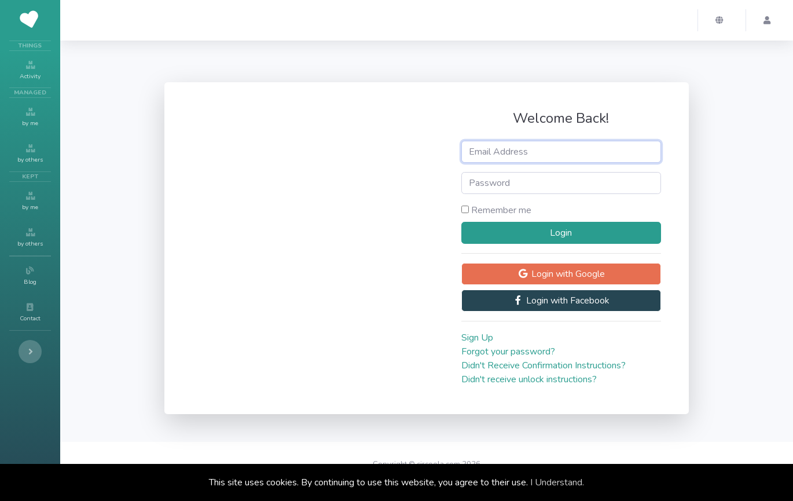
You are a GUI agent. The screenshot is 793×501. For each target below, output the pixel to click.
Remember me (501, 210)
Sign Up (477, 337)
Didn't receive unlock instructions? (529, 379)
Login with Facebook (561, 300)
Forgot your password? (508, 351)
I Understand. (557, 482)
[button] (721, 20)
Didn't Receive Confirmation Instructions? (543, 365)
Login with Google (561, 274)
